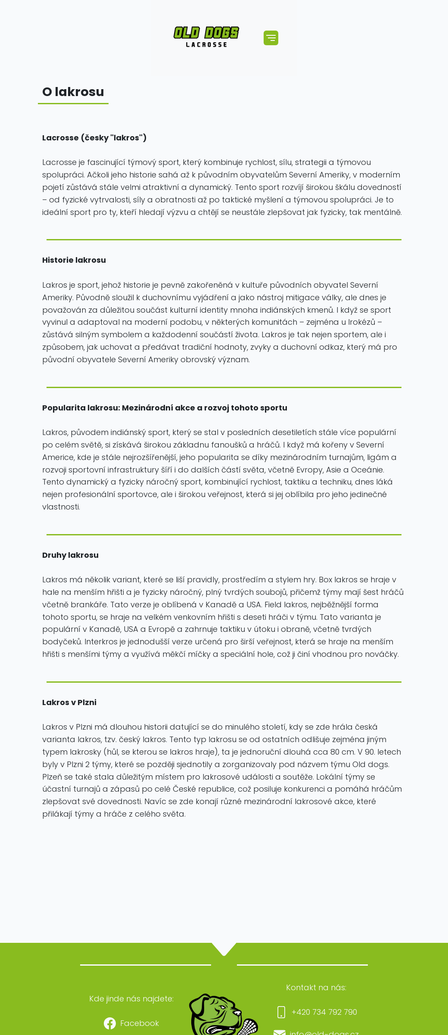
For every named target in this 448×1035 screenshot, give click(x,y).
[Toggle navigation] (271, 38)
